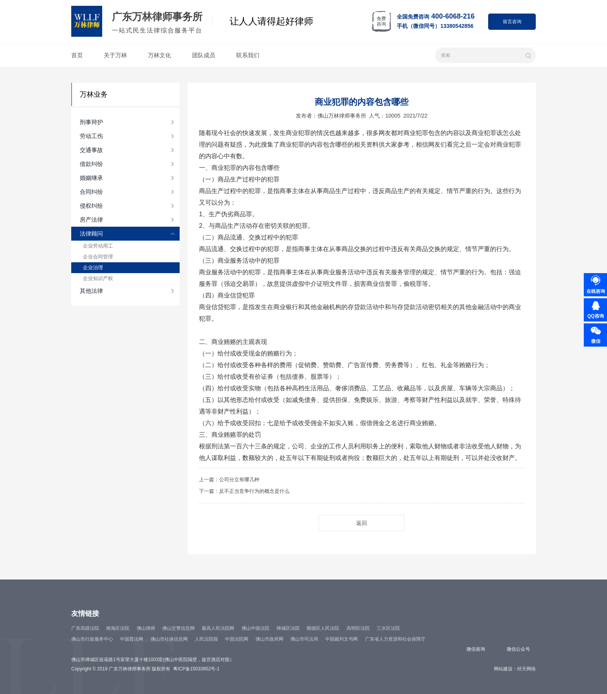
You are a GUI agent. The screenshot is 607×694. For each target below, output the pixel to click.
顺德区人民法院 (323, 628)
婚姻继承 (91, 177)
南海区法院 (117, 628)
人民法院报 (206, 639)
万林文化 (159, 55)
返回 (361, 523)
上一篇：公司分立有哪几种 (229, 479)
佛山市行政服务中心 (92, 639)
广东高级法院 (85, 628)
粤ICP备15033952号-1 (196, 669)
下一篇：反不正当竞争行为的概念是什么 (244, 491)
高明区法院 (358, 628)
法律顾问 (91, 233)
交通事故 (91, 150)
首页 (77, 55)
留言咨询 (512, 21)
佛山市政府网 (269, 639)
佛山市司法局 (304, 639)
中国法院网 (236, 639)
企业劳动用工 (98, 246)
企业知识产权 (98, 278)
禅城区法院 (288, 628)
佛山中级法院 (255, 628)
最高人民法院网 (218, 628)
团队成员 (203, 55)
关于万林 (115, 55)
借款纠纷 (91, 164)
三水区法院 (388, 628)
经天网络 (526, 669)
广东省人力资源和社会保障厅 (395, 639)
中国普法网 (131, 639)
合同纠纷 (91, 191)
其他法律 (91, 290)
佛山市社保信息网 (169, 639)
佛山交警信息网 (178, 628)
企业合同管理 (98, 257)
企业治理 (93, 267)
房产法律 (91, 219)
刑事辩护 (91, 122)
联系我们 (247, 55)
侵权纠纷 (91, 205)
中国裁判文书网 (341, 639)
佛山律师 (146, 628)
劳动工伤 (91, 136)
